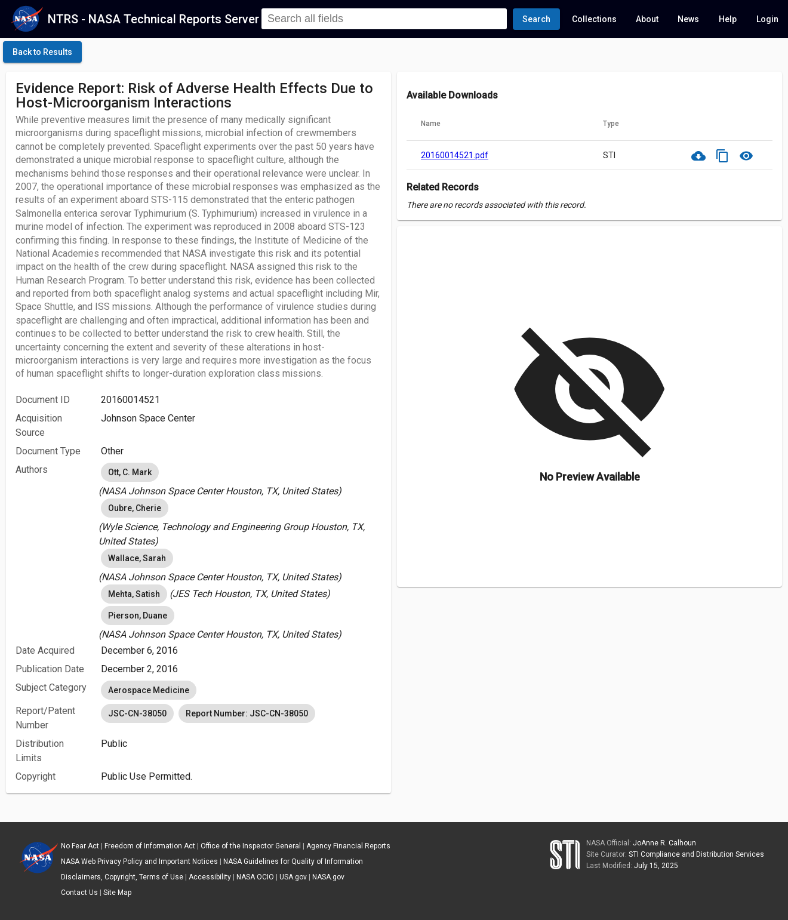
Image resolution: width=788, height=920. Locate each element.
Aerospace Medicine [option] (148, 690)
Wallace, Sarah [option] (137, 558)
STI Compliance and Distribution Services (696, 854)
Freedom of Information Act (149, 846)
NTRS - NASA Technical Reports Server (153, 19)
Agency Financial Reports (348, 846)
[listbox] (241, 479)
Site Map (117, 892)
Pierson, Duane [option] (137, 615)
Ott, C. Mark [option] (130, 472)
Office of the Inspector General (251, 846)
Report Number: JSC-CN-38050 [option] (246, 713)
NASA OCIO (255, 877)
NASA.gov (328, 877)
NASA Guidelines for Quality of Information (293, 861)
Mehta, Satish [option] (134, 594)
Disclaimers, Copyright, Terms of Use (122, 877)
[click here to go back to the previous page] (42, 52)
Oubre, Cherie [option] (134, 508)
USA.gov (293, 877)
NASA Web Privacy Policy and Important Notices (139, 861)
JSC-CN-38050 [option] (137, 713)
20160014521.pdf (454, 155)
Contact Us (79, 892)
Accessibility (210, 877)
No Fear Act (80, 846)
